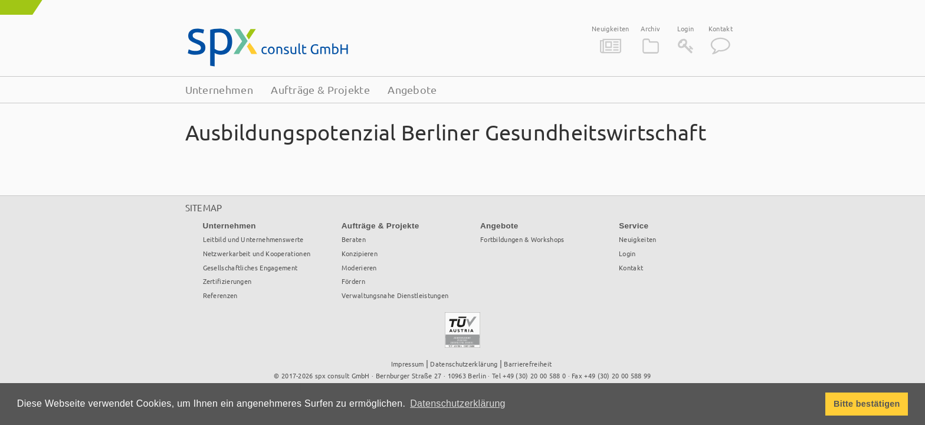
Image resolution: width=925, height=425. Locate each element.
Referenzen (220, 295)
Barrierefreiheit (528, 363)
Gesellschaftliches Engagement (250, 267)
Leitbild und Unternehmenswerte (253, 239)
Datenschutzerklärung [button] (458, 403)
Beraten (354, 239)
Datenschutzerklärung (463, 363)
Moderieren (359, 267)
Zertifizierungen (227, 281)
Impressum (407, 363)
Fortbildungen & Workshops (522, 239)
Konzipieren (360, 253)
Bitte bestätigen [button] (867, 403)
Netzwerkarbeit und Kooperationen (257, 253)
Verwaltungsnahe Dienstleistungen (395, 295)
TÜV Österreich (462, 325)
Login (685, 28)
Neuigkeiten (610, 28)
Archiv (650, 28)
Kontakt (720, 28)
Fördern (353, 281)
